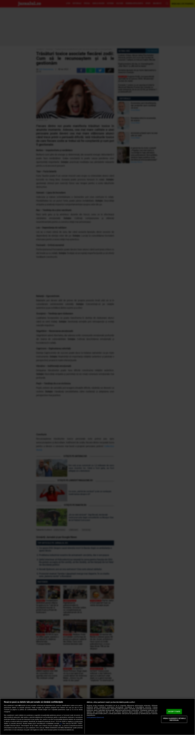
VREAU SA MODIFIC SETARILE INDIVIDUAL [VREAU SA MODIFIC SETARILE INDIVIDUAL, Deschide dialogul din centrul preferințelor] (174, 719)
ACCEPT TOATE (174, 711)
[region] (97, 716)
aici (61, 723)
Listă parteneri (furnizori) (95, 717)
